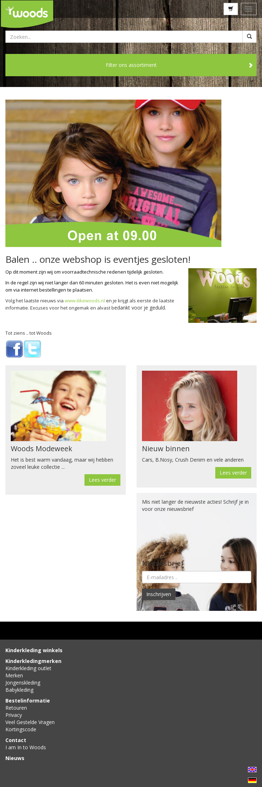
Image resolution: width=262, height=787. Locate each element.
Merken (14, 675)
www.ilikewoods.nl (85, 300)
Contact (15, 740)
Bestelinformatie (27, 700)
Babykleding (19, 689)
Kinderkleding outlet (28, 668)
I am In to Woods (25, 747)
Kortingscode (20, 729)
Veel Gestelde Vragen (30, 722)
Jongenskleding (22, 682)
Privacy (13, 714)
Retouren (16, 707)
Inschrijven (158, 594)
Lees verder (102, 479)
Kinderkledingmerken (33, 661)
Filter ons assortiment (131, 64)
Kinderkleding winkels (34, 650)
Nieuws (14, 758)
